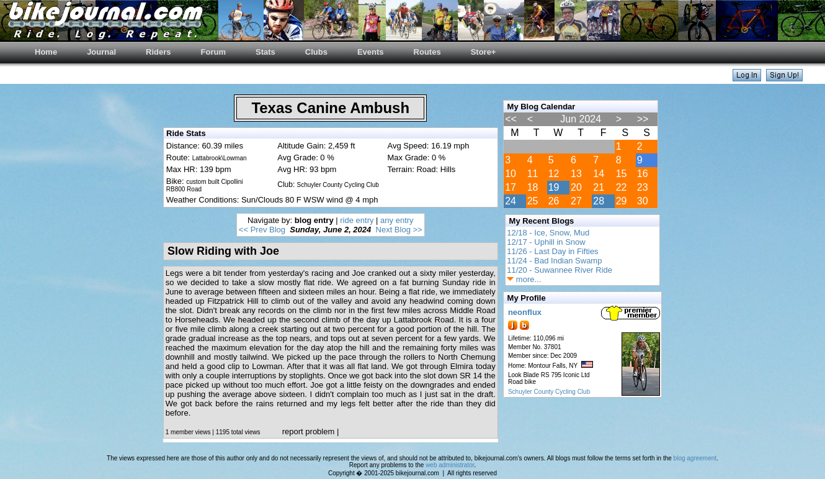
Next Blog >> (399, 229)
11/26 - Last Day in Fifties (552, 251)
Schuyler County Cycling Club (549, 391)
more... (524, 279)
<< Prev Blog (262, 229)
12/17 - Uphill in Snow (546, 242)
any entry (396, 220)
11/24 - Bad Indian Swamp (554, 260)
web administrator (450, 465)
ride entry (356, 220)
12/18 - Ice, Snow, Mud (548, 232)
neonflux (525, 312)
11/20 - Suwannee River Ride (559, 270)
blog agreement (695, 458)
